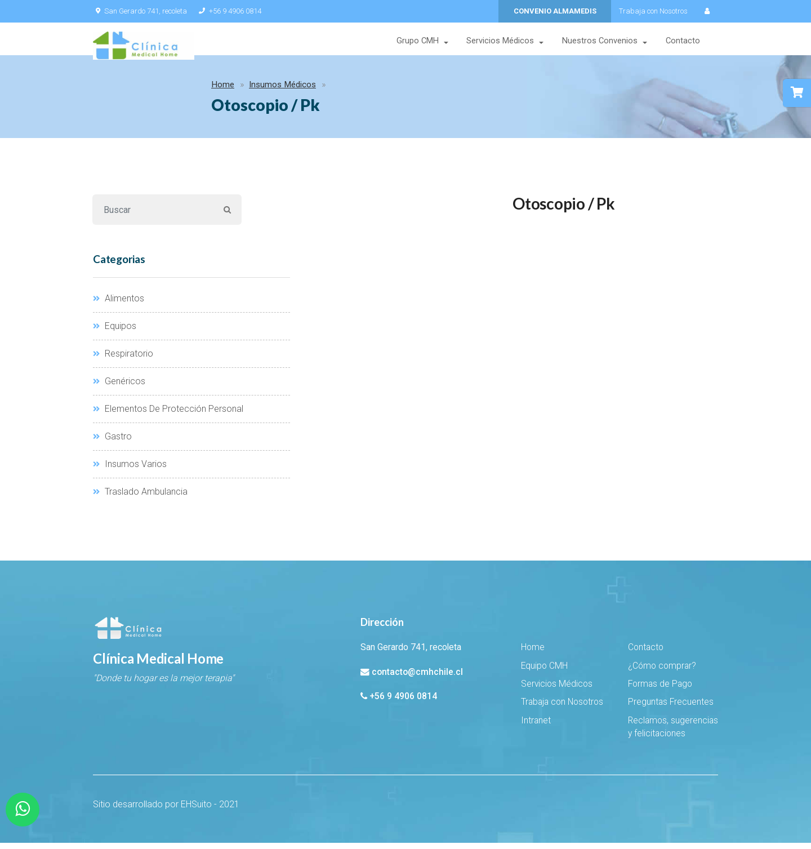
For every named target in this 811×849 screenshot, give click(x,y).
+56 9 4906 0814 (228, 11)
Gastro (112, 443)
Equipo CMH (544, 672)
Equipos (114, 332)
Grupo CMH (417, 42)
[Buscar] (152, 216)
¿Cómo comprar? (662, 672)
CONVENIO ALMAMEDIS (555, 11)
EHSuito (196, 810)
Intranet (536, 727)
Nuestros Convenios (600, 42)
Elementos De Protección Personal (168, 415)
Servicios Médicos (500, 42)
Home (112, 91)
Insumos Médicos (172, 91)
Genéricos (119, 388)
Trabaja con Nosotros (653, 11)
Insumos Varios (130, 470)
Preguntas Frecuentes (671, 709)
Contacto (683, 42)
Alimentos (118, 305)
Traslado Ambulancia (140, 498)
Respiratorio (123, 360)
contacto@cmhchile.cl (417, 678)
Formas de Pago (660, 691)
